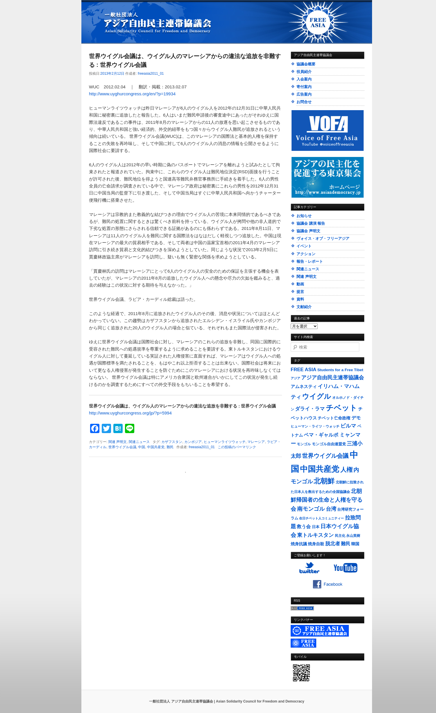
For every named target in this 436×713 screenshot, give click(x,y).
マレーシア (256, 442)
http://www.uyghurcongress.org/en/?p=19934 (132, 93)
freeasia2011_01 (151, 74)
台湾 (331, 509)
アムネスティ (304, 386)
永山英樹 (353, 536)
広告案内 (304, 94)
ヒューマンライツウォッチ (225, 442)
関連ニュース (139, 442)
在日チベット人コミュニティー (321, 518)
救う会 (304, 526)
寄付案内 (304, 87)
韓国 (355, 544)
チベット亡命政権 (334, 418)
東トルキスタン (315, 535)
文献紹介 (304, 307)
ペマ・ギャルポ (321, 435)
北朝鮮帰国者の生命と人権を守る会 (326, 500)
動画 (300, 284)
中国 (141, 447)
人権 (346, 469)
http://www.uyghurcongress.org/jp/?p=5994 (130, 412)
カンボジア (193, 442)
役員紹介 (304, 71)
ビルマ (348, 426)
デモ (356, 417)
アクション (305, 254)
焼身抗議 (299, 544)
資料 (300, 299)
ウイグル (316, 396)
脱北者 (332, 543)
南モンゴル (311, 508)
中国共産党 (156, 447)
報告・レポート (309, 261)
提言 (300, 292)
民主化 (340, 535)
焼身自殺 (316, 544)
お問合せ (304, 102)
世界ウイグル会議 (122, 447)
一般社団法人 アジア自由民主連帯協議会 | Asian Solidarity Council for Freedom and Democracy (226, 701)
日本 (315, 527)
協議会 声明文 (308, 231)
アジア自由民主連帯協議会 (332, 377)
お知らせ (304, 216)
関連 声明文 (117, 442)
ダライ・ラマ (310, 409)
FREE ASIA (303, 369)
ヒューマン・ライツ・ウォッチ (315, 426)
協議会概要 (305, 64)
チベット (341, 408)
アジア (295, 378)
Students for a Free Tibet (340, 370)
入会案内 (304, 79)
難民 (170, 447)
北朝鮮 (324, 481)
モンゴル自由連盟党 (329, 444)
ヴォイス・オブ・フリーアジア (322, 238)
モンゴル (304, 444)
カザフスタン (171, 442)
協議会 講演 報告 (310, 223)
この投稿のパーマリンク (237, 447)
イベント (304, 246)
